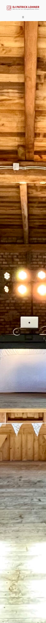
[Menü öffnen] (23, 17)
